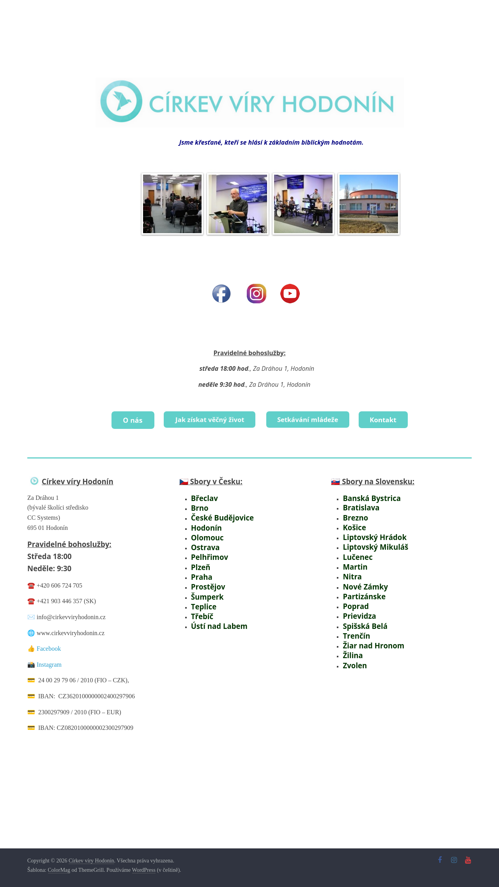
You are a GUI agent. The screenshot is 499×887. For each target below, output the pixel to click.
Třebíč (201, 611)
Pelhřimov (207, 554)
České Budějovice (218, 516)
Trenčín (355, 630)
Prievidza (357, 611)
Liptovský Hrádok (371, 535)
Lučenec (355, 554)
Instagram (49, 663)
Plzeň (199, 564)
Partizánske (361, 592)
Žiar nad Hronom (370, 640)
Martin (354, 564)
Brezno (354, 516)
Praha (200, 573)
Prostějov (205, 583)
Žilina (352, 649)
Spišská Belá (362, 620)
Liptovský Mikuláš (372, 545)
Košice (353, 526)
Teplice (202, 602)
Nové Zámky (362, 583)
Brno (199, 507)
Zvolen (353, 658)
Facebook (49, 647)
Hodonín (204, 526)
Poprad (354, 602)
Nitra (351, 573)
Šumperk (205, 592)
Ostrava (203, 545)
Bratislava (359, 507)
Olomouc (205, 535)
